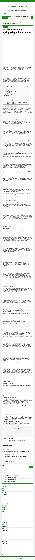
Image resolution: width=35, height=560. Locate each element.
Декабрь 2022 (5, 532)
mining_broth (5, 35)
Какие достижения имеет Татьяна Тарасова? (13, 99)
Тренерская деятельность (8, 95)
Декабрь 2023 (5, 520)
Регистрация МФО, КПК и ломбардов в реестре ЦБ (11, 475)
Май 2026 (4, 486)
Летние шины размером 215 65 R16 (9, 481)
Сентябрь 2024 (5, 503)
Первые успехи (7, 93)
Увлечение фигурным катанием (10, 91)
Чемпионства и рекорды (9, 94)
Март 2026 (4, 490)
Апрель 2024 (5, 513)
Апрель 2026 (5, 488)
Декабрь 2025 (5, 494)
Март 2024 (4, 515)
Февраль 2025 (5, 498)
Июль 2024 (4, 507)
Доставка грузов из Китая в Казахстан (9, 479)
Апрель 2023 (5, 530)
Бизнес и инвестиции (6, 547)
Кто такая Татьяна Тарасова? (11, 98)
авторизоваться (22, 440)
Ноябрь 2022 (5, 534)
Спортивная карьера (7, 92)
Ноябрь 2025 (5, 496)
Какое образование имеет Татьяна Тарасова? (13, 103)
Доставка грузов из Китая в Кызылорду (9, 477)
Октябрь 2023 (5, 524)
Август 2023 (5, 526)
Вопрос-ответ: (6, 97)
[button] (27, 87)
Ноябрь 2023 (5, 522)
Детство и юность (7, 89)
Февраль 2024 (5, 517)
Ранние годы (7, 90)
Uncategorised (5, 27)
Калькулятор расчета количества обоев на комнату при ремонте (15, 456)
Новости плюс (5, 552)
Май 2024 (4, 511)
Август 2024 (5, 505)
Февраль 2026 (5, 492)
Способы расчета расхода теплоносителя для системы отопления (15, 448)
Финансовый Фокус (17, 6)
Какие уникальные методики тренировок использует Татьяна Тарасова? (17, 101)
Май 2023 (4, 528)
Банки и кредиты (5, 545)
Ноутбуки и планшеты (6, 554)
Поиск (3, 465)
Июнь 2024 (4, 509)
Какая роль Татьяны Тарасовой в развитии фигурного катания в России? (17, 102)
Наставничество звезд (8, 96)
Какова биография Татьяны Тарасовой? (12, 100)
